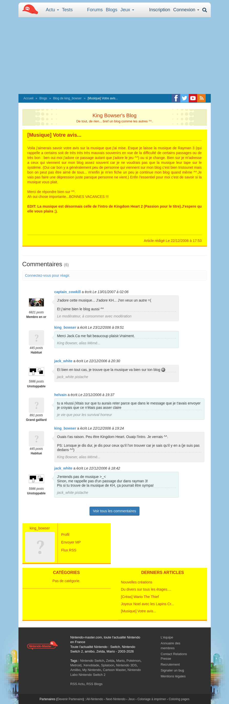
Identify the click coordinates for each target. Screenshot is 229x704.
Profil (65, 534)
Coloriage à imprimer (151, 699)
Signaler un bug (172, 670)
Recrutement (170, 664)
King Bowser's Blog (115, 115)
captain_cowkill (67, 292)
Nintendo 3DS (126, 665)
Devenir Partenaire (70, 699)
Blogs (111, 9)
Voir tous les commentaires (114, 511)
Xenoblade (91, 665)
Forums (95, 9)
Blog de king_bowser (67, 98)
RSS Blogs (94, 684)
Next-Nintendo (115, 699)
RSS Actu (77, 684)
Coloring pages (179, 699)
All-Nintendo (94, 699)
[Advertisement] (114, 55)
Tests (67, 9)
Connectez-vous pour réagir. (47, 275)
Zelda (110, 661)
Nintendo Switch (92, 661)
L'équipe (167, 637)
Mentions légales (173, 676)
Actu (52, 9)
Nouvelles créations (136, 582)
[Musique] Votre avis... (138, 611)
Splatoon (107, 665)
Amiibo (75, 670)
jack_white (63, 361)
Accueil (29, 98)
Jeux (127, 9)
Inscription (159, 9)
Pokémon (133, 661)
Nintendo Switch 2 (92, 675)
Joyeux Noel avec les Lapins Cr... (147, 604)
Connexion (186, 9)
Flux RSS (68, 550)
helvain (60, 395)
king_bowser (65, 327)
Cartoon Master (114, 670)
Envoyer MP (71, 542)
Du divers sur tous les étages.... (146, 589)
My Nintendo (91, 670)
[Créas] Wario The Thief (140, 597)
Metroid (75, 665)
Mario (120, 661)
